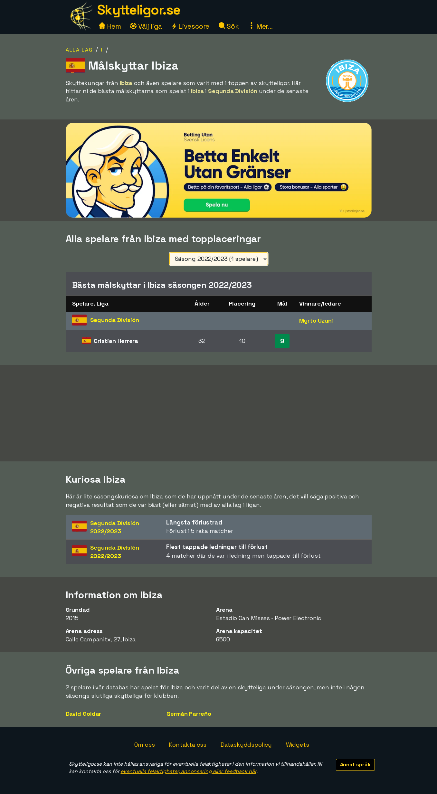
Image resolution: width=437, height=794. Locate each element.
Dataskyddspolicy (246, 744)
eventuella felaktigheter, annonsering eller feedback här (188, 771)
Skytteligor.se (138, 9)
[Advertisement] (219, 413)
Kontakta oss (187, 744)
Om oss (144, 744)
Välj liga (146, 26)
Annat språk (355, 764)
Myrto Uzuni (316, 320)
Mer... (260, 26)
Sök (229, 26)
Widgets (297, 744)
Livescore (190, 26)
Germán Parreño (188, 713)
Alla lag (79, 49)
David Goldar (83, 713)
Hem (110, 26)
